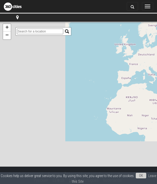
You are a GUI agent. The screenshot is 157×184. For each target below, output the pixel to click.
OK (141, 176)
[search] (40, 31)
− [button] (7, 35)
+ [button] (7, 28)
